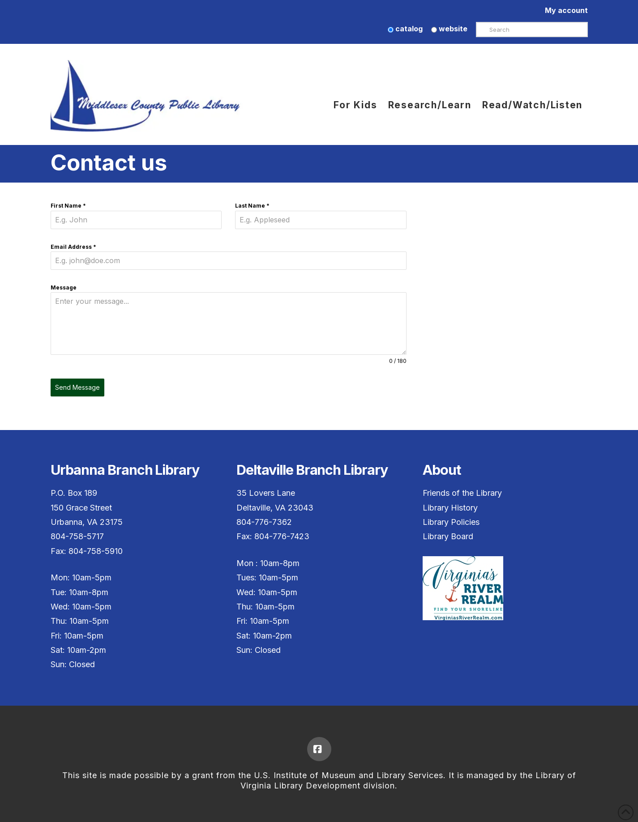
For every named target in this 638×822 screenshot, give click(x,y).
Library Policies (451, 522)
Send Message (77, 387)
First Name (68, 205)
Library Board (448, 536)
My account (566, 10)
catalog (405, 28)
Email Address (73, 246)
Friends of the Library (462, 493)
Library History (450, 507)
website (449, 28)
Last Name (252, 205)
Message (64, 287)
